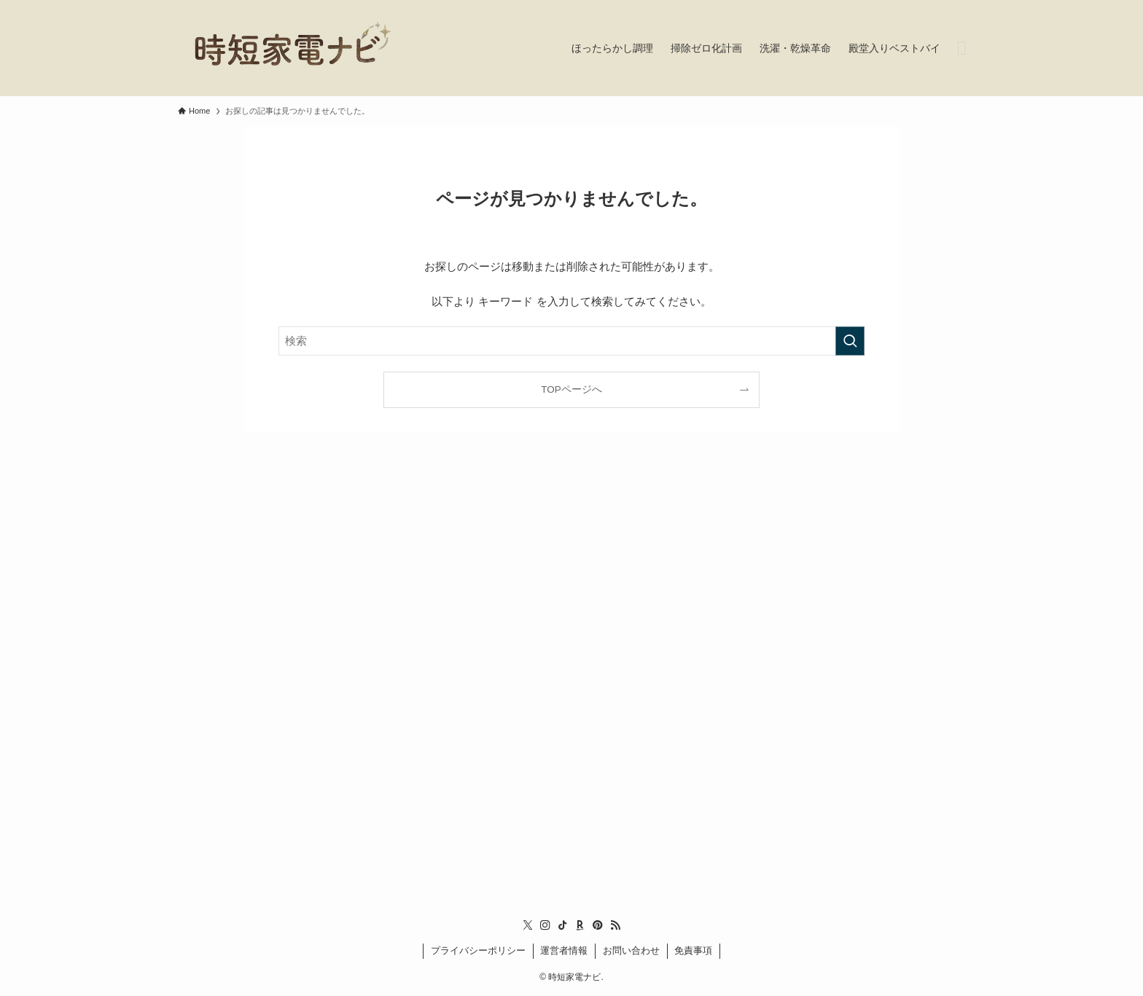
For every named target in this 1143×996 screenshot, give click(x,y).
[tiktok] (562, 925)
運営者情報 (564, 950)
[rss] (615, 925)
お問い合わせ (631, 950)
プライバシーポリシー (478, 950)
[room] (580, 925)
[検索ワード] (571, 341)
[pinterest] (597, 925)
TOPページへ (571, 389)
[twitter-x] (527, 925)
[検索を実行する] (850, 341)
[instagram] (545, 925)
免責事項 (693, 950)
